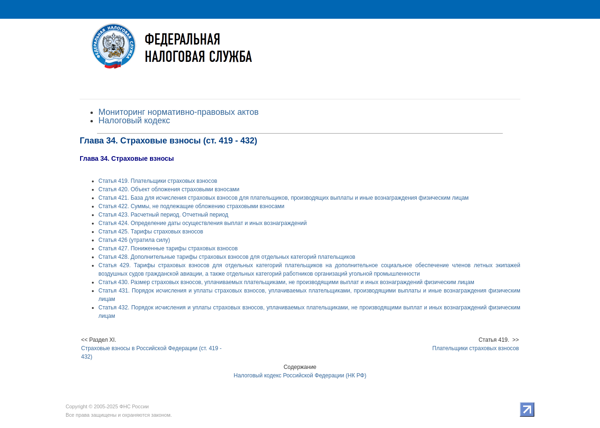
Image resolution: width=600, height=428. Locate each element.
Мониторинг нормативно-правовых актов (178, 112)
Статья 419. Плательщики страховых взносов (157, 181)
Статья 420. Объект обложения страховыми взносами (169, 189)
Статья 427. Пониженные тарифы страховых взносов (168, 248)
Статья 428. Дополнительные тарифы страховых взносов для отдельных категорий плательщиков (226, 257)
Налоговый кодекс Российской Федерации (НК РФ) (300, 375)
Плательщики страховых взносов (475, 348)
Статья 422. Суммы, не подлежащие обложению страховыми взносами (191, 206)
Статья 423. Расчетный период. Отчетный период (163, 214)
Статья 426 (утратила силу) (134, 240)
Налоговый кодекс (134, 120)
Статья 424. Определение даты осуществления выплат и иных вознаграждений (202, 223)
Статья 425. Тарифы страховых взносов (150, 231)
